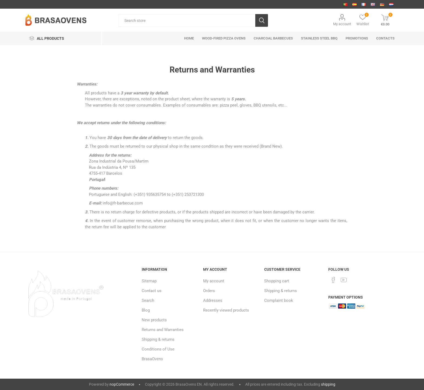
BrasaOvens (152, 358)
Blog (146, 310)
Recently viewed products (226, 310)
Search (148, 300)
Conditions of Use (158, 349)
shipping (328, 384)
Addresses (212, 300)
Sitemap (149, 281)
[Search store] (187, 20)
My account (342, 24)
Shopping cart (276, 281)
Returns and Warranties (163, 329)
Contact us (151, 290)
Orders (209, 290)
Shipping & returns (158, 339)
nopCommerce (122, 384)
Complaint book (278, 300)
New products (154, 320)
